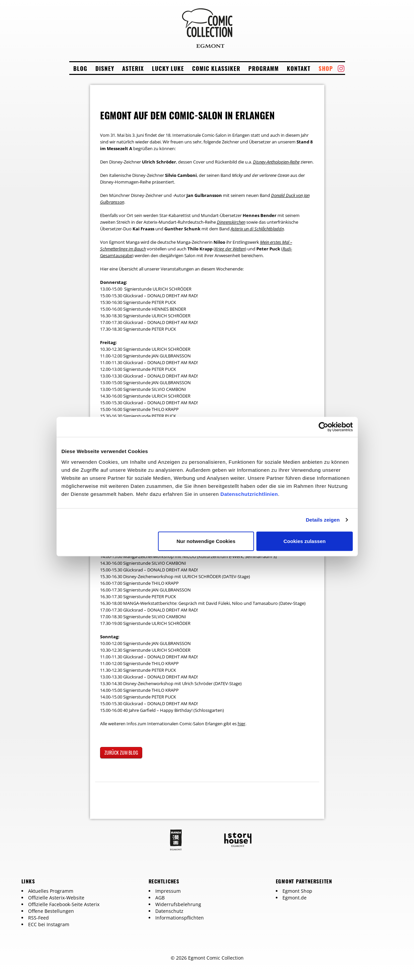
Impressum (168, 891)
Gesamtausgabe (116, 255)
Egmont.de (294, 897)
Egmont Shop (297, 891)
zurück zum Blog (121, 752)
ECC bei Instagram (48, 924)
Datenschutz (169, 911)
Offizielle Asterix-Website (56, 897)
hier (241, 724)
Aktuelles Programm (50, 891)
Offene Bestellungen (51, 911)
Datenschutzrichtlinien (249, 494)
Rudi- (287, 249)
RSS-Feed (38, 917)
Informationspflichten (179, 917)
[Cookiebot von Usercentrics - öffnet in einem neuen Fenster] (323, 427)
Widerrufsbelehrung (178, 904)
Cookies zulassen (304, 541)
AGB (160, 897)
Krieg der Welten (230, 249)
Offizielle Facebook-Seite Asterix (63, 904)
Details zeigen (323, 520)
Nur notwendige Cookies (205, 541)
